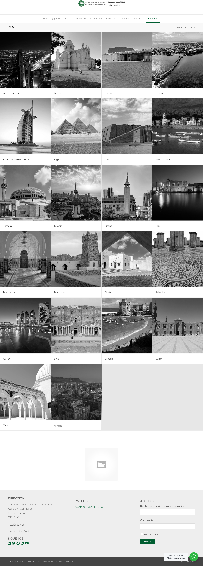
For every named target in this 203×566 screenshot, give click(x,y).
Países (12, 27)
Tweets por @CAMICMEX (88, 506)
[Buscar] (161, 19)
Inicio (186, 27)
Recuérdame (151, 534)
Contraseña (146, 520)
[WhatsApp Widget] (193, 556)
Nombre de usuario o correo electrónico (162, 506)
